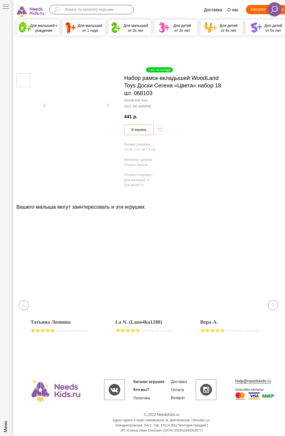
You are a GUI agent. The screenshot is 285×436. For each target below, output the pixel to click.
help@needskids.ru (253, 381)
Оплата (177, 390)
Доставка (213, 9)
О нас (233, 9)
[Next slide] (273, 305)
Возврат (178, 398)
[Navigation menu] (6, 7)
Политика (141, 398)
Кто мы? (141, 390)
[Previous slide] (24, 305)
